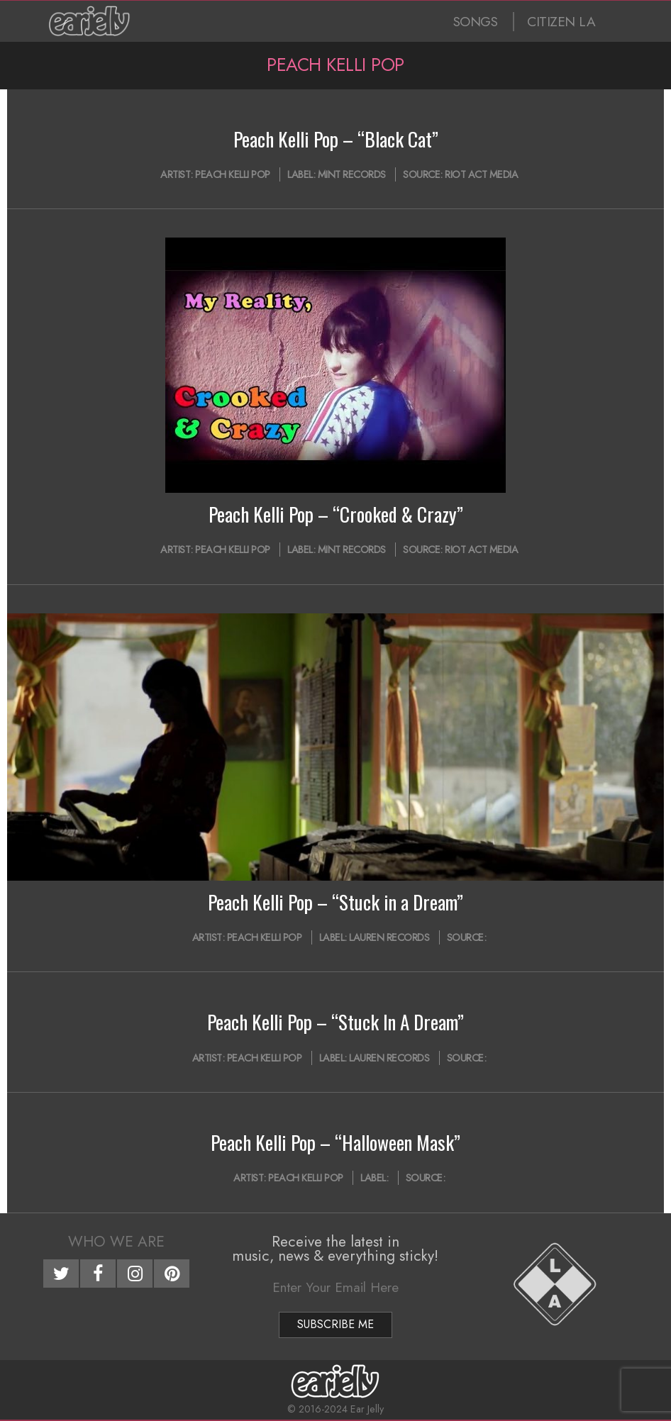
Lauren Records (389, 937)
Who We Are (116, 1241)
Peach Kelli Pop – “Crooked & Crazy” (336, 514)
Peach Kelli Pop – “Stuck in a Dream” (335, 902)
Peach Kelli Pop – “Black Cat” (335, 139)
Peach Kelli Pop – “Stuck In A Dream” (335, 1022)
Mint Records (352, 174)
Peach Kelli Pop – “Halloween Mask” (335, 1142)
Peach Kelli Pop (232, 174)
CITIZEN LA (561, 21)
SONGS (475, 21)
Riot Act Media (481, 174)
